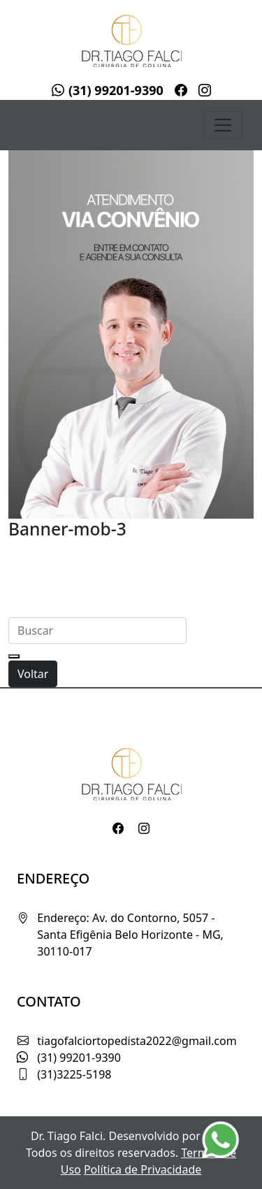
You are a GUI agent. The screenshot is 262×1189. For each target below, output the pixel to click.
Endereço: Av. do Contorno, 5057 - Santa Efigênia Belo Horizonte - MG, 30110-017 (130, 934)
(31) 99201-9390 (107, 90)
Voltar (32, 674)
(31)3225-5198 (74, 1074)
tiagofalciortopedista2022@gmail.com (136, 1041)
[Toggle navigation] (222, 125)
